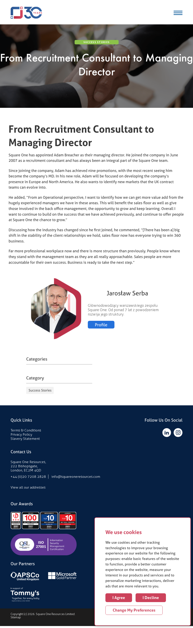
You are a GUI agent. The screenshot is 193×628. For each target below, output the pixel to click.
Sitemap (16, 619)
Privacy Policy (21, 436)
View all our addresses (28, 489)
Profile (101, 327)
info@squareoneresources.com (75, 478)
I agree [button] (118, 597)
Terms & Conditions (26, 432)
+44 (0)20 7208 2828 (28, 478)
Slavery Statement (25, 441)
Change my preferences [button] (134, 610)
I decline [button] (151, 597)
